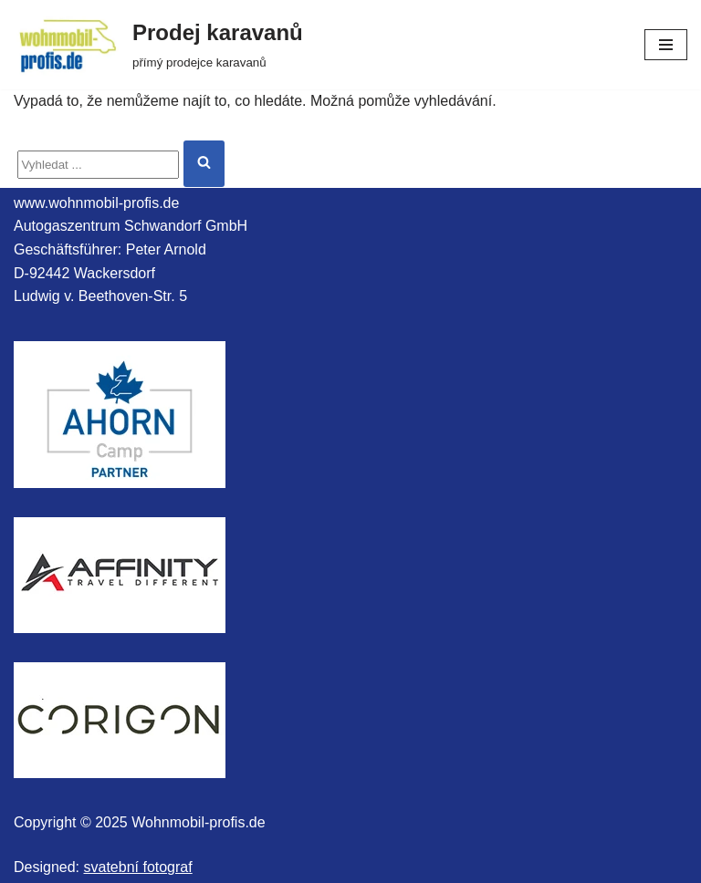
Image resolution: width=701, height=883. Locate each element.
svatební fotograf (138, 867)
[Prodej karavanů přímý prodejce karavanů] (158, 45)
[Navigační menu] (665, 44)
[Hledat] (98, 165)
